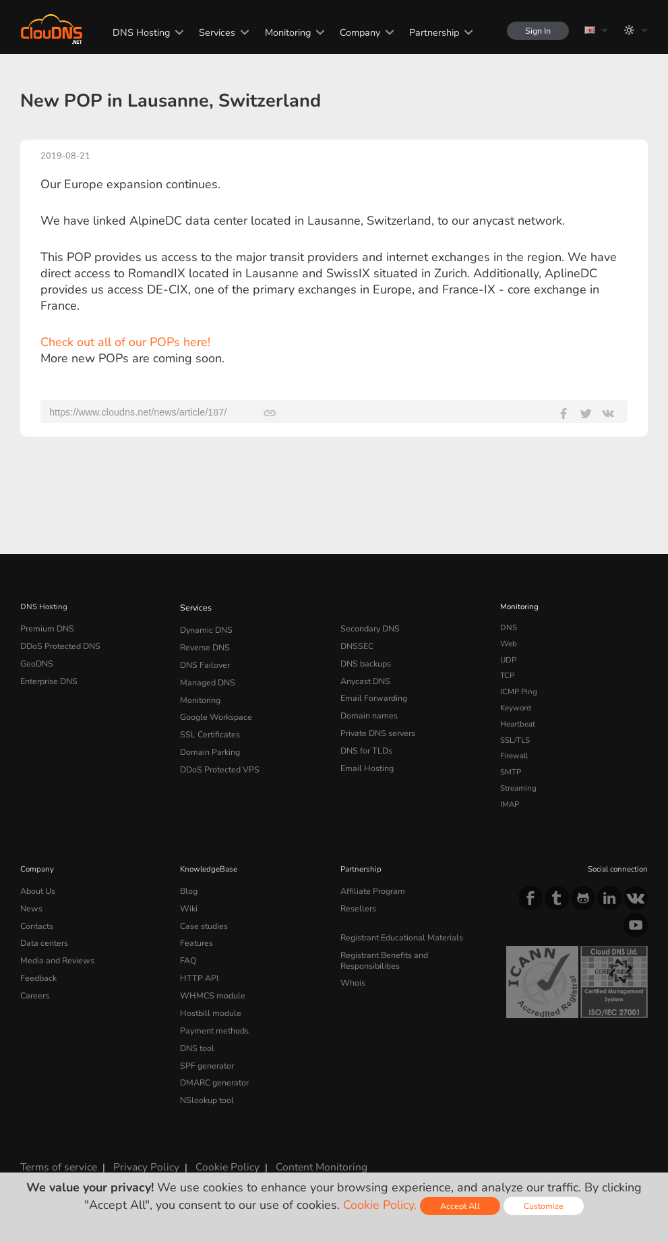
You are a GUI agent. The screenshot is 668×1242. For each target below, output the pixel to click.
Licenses (39, 1160)
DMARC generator (212, 1066)
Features (195, 937)
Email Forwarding (371, 691)
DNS (508, 627)
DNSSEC (356, 643)
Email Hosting (365, 755)
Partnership (429, 32)
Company (355, 32)
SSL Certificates (207, 723)
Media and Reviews (55, 954)
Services (212, 32)
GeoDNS (35, 659)
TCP (507, 675)
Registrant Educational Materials (397, 933)
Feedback (36, 970)
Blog (188, 889)
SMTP (510, 771)
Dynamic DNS (205, 627)
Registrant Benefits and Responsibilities (411, 949)
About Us (36, 889)
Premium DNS (45, 627)
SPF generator (204, 1050)
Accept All (460, 1206)
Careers (33, 986)
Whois (352, 965)
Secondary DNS (368, 627)
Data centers (42, 937)
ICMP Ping (518, 691)
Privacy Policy (137, 1148)
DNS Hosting (136, 32)
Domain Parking (208, 740)
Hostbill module (207, 1001)
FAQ (187, 954)
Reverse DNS (203, 643)
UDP (508, 659)
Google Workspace (212, 707)
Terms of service (56, 1148)
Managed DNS (206, 675)
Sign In (536, 30)
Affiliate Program (369, 889)
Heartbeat (517, 723)
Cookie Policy (212, 1148)
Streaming (518, 788)
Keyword (515, 707)
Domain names (367, 707)
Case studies (202, 921)
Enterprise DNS (47, 675)
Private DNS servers (375, 723)
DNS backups (364, 659)
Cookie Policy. (380, 1205)
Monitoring (283, 32)
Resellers (356, 906)
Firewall (514, 755)
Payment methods (212, 1018)
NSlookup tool (204, 1082)
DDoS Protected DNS (57, 643)
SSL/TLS (515, 740)
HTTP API (197, 970)
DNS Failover (203, 659)
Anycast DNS (364, 675)
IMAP (509, 804)
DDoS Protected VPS (216, 755)
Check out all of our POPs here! (125, 342)
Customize (544, 1206)
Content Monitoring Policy (312, 1148)
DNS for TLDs (365, 740)
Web (508, 643)
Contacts (35, 921)
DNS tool (196, 1034)
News (30, 906)
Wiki (188, 906)
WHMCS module (209, 986)
